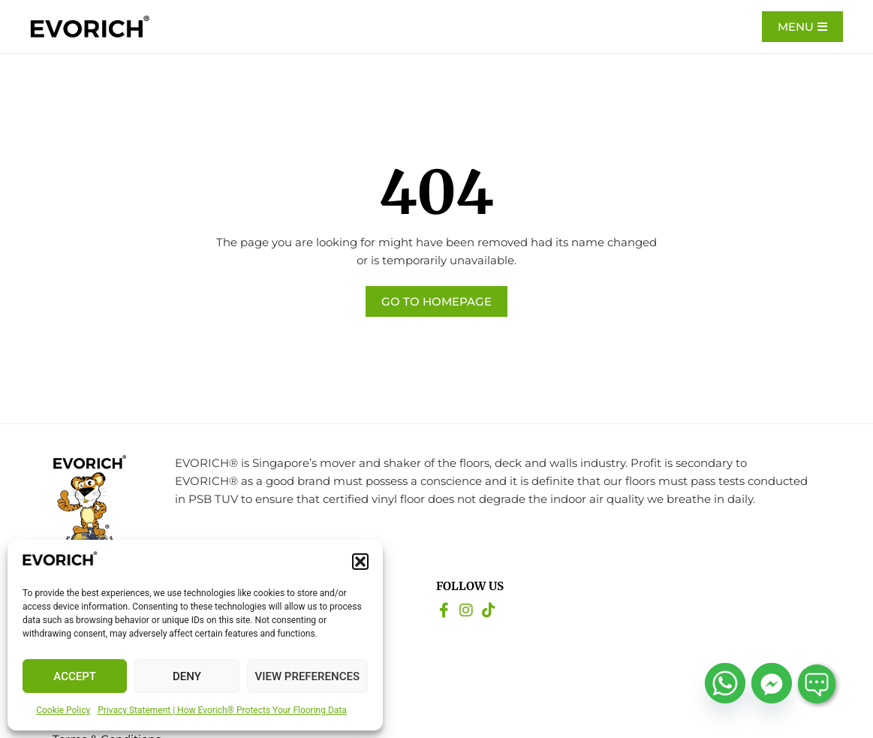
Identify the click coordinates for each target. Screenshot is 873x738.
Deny (187, 676)
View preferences (307, 676)
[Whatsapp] (725, 683)
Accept (74, 676)
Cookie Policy (63, 710)
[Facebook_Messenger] (771, 683)
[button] (360, 561)
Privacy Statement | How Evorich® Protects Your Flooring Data (222, 710)
